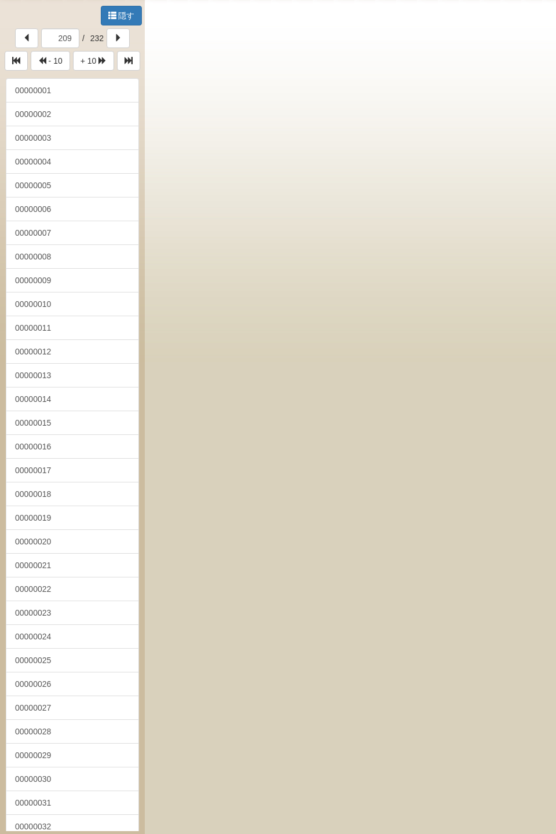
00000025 (33, 660)
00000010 (33, 304)
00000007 (33, 232)
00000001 (33, 90)
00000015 (33, 422)
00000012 (33, 351)
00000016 (33, 446)
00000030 (33, 779)
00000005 (33, 185)
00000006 (33, 209)
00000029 (33, 755)
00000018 (33, 494)
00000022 (33, 589)
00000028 (33, 731)
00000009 (33, 280)
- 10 (50, 60)
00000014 (33, 399)
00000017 (33, 470)
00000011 (33, 327)
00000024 (33, 636)
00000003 (33, 137)
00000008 (33, 256)
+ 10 (94, 60)
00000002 (33, 114)
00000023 (33, 612)
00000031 (33, 802)
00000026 (33, 684)
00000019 (33, 517)
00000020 (33, 541)
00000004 (33, 161)
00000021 (33, 565)
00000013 (33, 375)
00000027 (33, 707)
